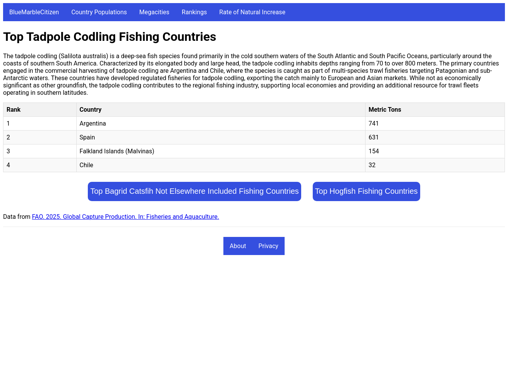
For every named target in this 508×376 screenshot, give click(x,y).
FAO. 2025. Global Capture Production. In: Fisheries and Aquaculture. (125, 216)
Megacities (154, 12)
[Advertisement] (234, 319)
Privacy (268, 246)
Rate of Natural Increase (252, 12)
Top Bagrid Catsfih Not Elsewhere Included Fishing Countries (194, 191)
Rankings (194, 12)
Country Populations (99, 12)
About (238, 246)
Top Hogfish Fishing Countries (366, 191)
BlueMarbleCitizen (34, 12)
